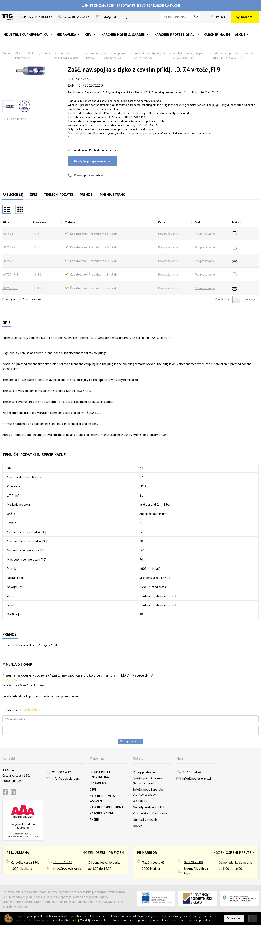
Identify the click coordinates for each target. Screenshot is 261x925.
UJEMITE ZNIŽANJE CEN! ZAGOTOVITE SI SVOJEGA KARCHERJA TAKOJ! (130, 5)
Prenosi (86, 194)
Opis (33, 194)
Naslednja (250, 299)
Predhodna (222, 299)
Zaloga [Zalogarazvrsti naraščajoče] (70, 222)
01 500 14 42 (61, 772)
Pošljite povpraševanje (92, 161)
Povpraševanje (205, 234)
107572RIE (10, 247)
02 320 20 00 (193, 862)
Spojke (46, 53)
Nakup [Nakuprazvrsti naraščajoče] (199, 222)
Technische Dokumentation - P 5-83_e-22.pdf (29, 645)
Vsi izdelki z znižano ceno (150, 813)
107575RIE (10, 288)
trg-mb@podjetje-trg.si (197, 870)
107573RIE (10, 261)
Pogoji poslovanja (145, 772)
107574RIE (10, 274)
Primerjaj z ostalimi (89, 175)
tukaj (76, 920)
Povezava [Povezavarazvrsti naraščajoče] (40, 222)
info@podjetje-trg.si (116, 17)
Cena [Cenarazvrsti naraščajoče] (161, 222)
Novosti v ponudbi (145, 819)
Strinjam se (234, 918)
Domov (6, 53)
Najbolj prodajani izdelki (149, 807)
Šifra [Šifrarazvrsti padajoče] (5, 222)
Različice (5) (12, 194)
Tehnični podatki (58, 194)
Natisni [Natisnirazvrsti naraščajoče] (237, 222)
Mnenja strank (112, 194)
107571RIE (10, 234)
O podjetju (140, 801)
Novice (137, 826)
